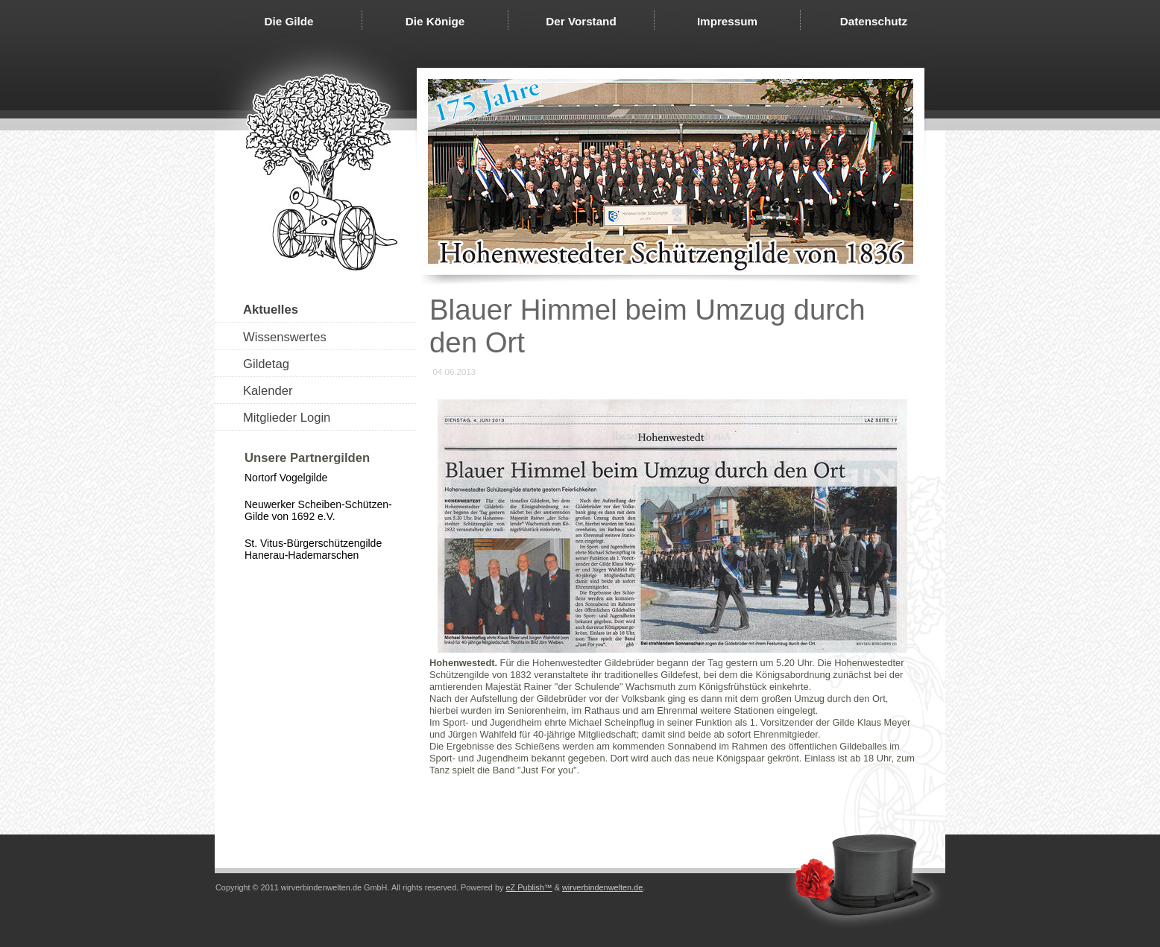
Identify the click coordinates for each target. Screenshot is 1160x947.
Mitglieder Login (286, 418)
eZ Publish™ (528, 887)
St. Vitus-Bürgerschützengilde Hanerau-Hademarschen (313, 549)
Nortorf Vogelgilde (286, 478)
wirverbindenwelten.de (602, 887)
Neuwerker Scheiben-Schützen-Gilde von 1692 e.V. (318, 510)
